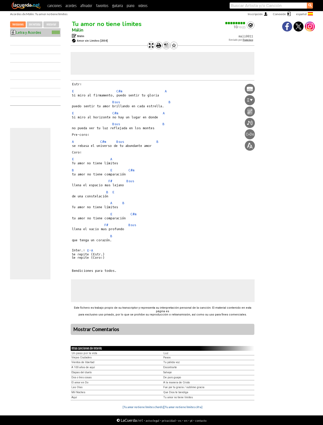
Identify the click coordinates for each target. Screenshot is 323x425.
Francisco (248, 39)
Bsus (116, 102)
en (185, 420)
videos (142, 6)
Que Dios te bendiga (175, 392)
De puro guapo (172, 377)
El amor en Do (79, 382)
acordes (70, 6)
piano (130, 6)
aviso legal (152, 420)
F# (110, 181)
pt (191, 420)
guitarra (117, 6)
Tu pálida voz (171, 362)
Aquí (74, 397)
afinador (86, 6)
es (179, 420)
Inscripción (255, 14)
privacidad (169, 420)
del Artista (34, 24)
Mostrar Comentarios (96, 329)
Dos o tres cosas (81, 377)
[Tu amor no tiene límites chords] (143, 407)
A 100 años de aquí (83, 367)
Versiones (17, 24)
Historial (51, 24)
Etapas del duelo (81, 372)
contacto (200, 420)
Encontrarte (170, 367)
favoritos (102, 6)
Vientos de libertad (82, 362)
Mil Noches (78, 392)
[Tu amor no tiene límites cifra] (183, 407)
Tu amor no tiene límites (107, 24)
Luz (166, 353)
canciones (54, 6)
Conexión (279, 14)
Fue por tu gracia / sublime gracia (183, 387)
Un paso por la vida (84, 353)
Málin (77, 30)
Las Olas (77, 387)
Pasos (167, 357)
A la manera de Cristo (176, 382)
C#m (119, 91)
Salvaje (167, 372)
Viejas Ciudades (81, 357)
